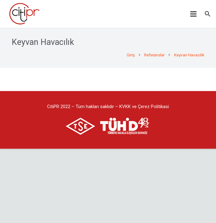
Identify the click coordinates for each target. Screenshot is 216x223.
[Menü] (193, 14)
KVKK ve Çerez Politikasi (144, 106)
